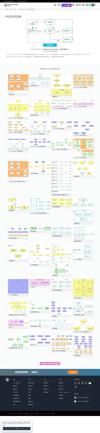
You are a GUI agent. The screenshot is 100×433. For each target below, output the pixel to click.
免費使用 (73, 372)
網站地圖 (30, 404)
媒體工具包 (46, 389)
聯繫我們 (46, 392)
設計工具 (15, 392)
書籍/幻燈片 (31, 383)
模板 (15, 9)
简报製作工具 (16, 398)
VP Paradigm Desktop (22, 1)
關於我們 (46, 383)
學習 (29, 392)
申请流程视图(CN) (63, 49)
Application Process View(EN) (50, 49)
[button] (59, 5)
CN (54, 51)
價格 (87, 5)
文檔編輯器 (16, 395)
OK (16, 428)
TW (57, 51)
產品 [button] (55, 5)
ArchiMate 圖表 (21, 9)
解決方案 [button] (78, 5)
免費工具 (30, 401)
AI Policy (61, 386)
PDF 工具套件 (16, 383)
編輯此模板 (50, 45)
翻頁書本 (15, 386)
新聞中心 (46, 386)
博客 (29, 395)
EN (53, 51)
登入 (93, 5)
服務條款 (61, 383)
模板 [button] (83, 5)
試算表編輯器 (16, 401)
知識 (29, 398)
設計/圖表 (30, 386)
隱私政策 (61, 389)
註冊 (90, 5)
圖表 (11, 9)
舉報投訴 (61, 398)
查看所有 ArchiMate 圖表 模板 (50, 363)
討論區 (30, 389)
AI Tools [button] (66, 5)
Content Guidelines (64, 392)
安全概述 (61, 395)
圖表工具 (15, 389)
